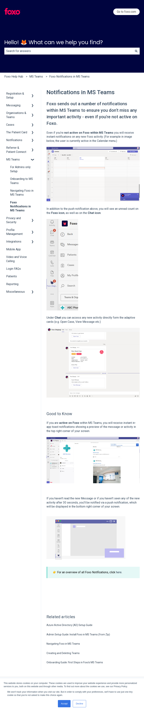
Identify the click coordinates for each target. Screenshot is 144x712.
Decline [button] (79, 703)
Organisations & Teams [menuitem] (16, 115)
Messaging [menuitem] (13, 105)
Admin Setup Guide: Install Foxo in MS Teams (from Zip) (78, 634)
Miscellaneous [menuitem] (15, 291)
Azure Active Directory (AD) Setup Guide (69, 625)
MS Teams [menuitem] (13, 159)
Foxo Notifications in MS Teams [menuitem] (20, 206)
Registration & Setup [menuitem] (15, 95)
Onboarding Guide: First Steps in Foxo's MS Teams (74, 662)
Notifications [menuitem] (14, 140)
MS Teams (36, 76)
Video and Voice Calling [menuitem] (16, 259)
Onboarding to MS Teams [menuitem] (21, 181)
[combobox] (68, 51)
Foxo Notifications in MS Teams (69, 76)
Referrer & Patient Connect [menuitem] (16, 149)
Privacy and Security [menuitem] (13, 220)
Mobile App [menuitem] (13, 249)
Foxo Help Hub (13, 76)
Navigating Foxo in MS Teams (63, 643)
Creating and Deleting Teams (63, 653)
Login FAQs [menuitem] (13, 268)
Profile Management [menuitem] (14, 232)
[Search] (136, 51)
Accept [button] (64, 703)
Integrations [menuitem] (13, 241)
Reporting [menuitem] (12, 284)
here (119, 572)
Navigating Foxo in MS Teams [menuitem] (21, 192)
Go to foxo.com (126, 11)
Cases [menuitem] (10, 124)
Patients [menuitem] (11, 276)
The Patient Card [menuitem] (16, 132)
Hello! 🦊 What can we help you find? (53, 42)
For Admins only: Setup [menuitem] (20, 169)
